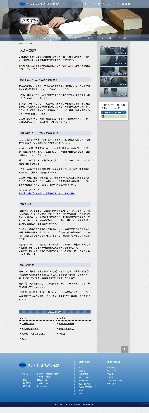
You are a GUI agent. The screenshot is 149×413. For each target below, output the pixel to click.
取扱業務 (74, 38)
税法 (24, 338)
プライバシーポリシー (114, 380)
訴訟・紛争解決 (66, 323)
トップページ (26, 38)
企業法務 (63, 318)
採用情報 (113, 93)
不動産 (62, 333)
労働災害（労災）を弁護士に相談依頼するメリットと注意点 (47, 193)
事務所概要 (42, 38)
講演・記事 (106, 38)
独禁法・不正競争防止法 (33, 333)
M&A (24, 318)
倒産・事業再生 (66, 328)
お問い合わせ (104, 4)
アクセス (122, 38)
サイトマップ (91, 4)
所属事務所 (113, 61)
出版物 (90, 38)
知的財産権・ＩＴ (30, 328)
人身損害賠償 (28, 323)
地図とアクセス (112, 371)
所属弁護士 (58, 38)
